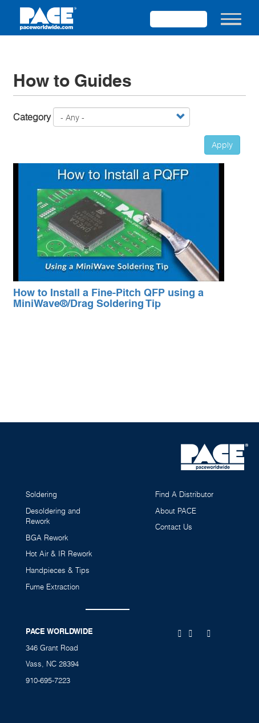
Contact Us (173, 526)
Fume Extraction (52, 586)
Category (32, 117)
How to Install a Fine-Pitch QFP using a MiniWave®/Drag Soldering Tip (108, 298)
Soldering (41, 494)
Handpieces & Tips (58, 570)
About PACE (175, 510)
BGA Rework (47, 537)
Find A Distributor (184, 494)
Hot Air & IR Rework (59, 553)
